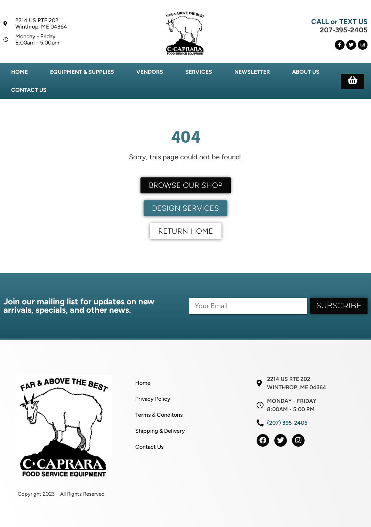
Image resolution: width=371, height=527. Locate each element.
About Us (306, 72)
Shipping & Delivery (160, 431)
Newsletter (252, 72)
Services (198, 72)
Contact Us (29, 90)
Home (19, 72)
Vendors (149, 72)
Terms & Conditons (159, 415)
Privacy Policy (152, 399)
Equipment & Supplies (82, 72)
